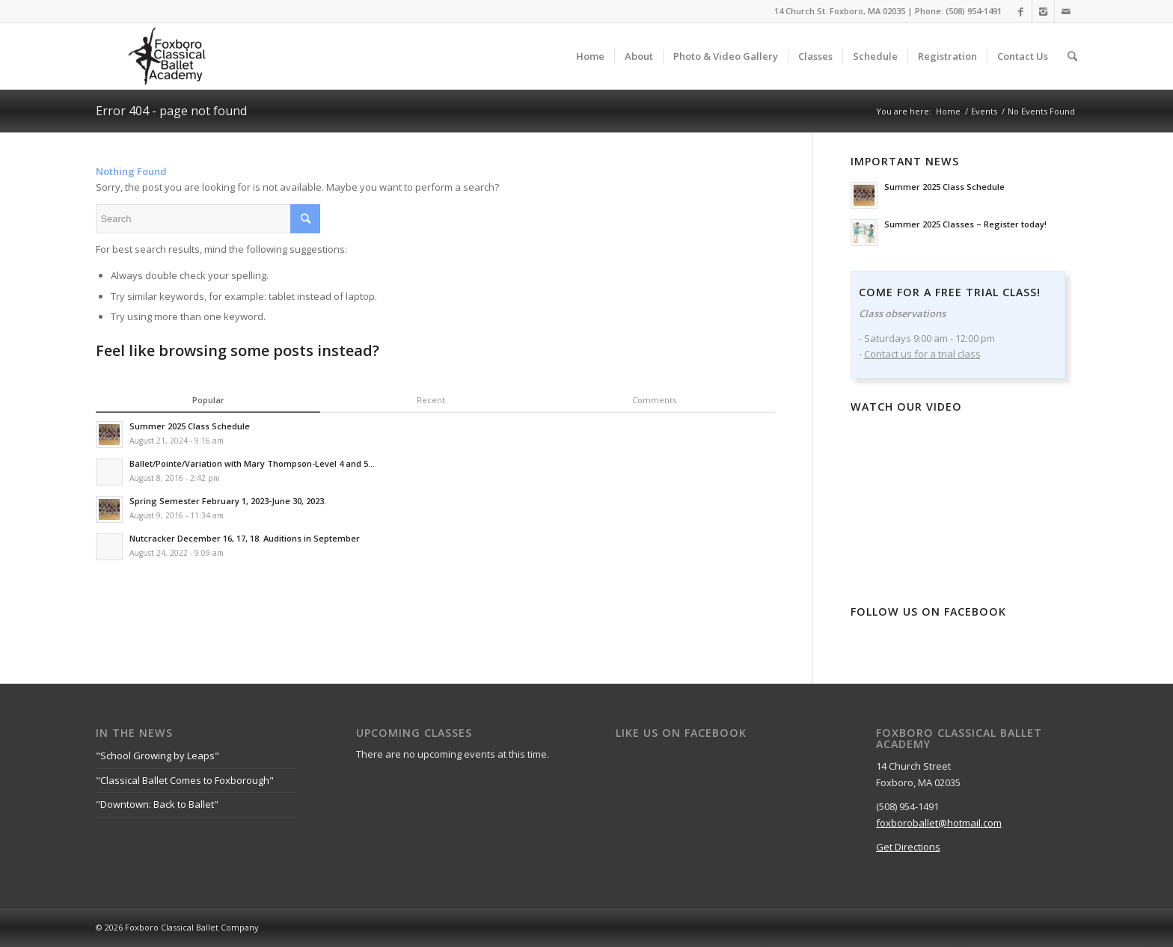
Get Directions (908, 846)
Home (948, 111)
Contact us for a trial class (922, 354)
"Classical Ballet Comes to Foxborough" (185, 780)
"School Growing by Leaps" (157, 755)
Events (984, 111)
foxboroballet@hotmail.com (939, 823)
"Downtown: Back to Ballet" (157, 804)
